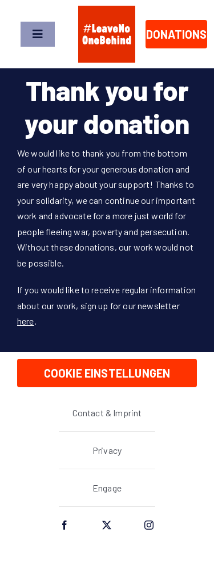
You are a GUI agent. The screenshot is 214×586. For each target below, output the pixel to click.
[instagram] (149, 525)
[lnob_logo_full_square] (106, 10)
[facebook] (65, 525)
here (25, 320)
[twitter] (107, 525)
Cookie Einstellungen (107, 373)
